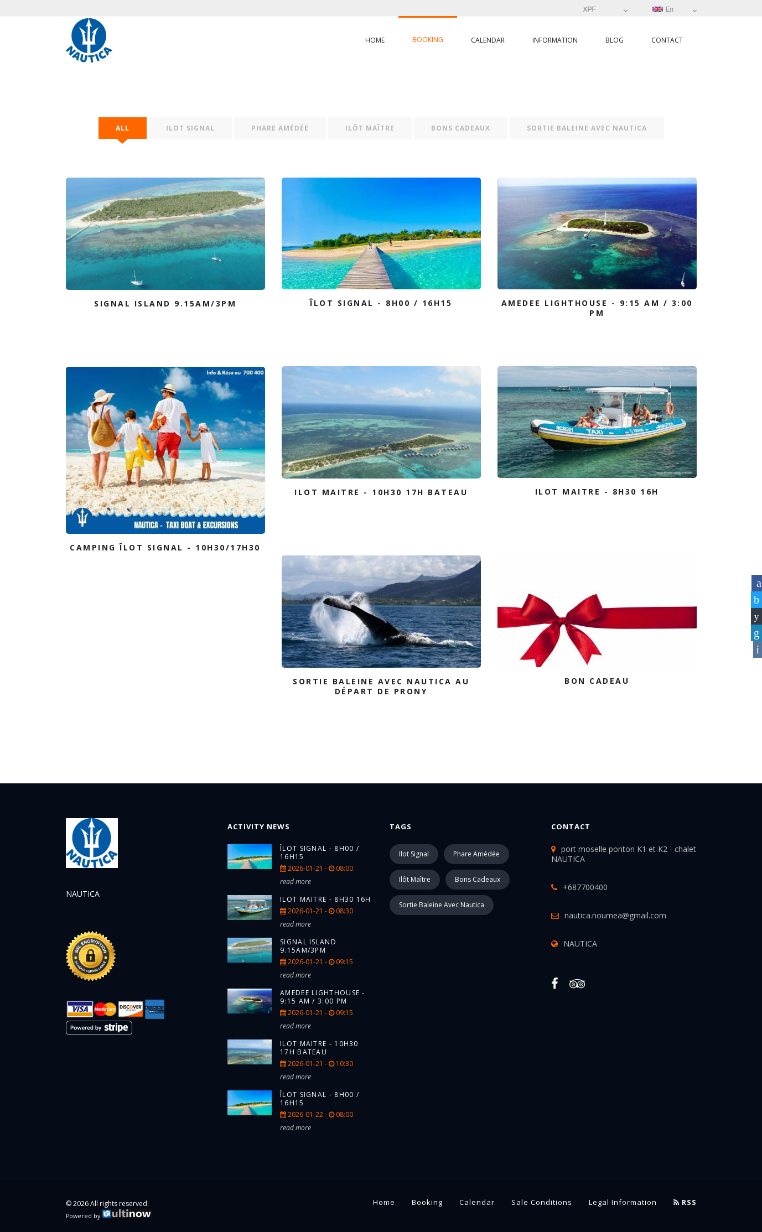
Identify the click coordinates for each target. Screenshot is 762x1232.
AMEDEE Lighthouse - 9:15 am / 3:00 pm (322, 997)
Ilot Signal (190, 128)
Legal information (623, 1202)
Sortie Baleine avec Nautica (587, 128)
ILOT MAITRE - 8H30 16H (325, 899)
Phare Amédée (280, 128)
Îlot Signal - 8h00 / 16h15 (319, 852)
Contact (667, 40)
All (122, 128)
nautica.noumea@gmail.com (615, 915)
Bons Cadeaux (460, 128)
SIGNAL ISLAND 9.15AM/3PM (308, 946)
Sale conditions (541, 1202)
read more (295, 881)
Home (375, 40)
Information (555, 40)
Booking (427, 39)
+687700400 (585, 887)
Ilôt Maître (370, 128)
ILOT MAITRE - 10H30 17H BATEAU (319, 1047)
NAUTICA (580, 943)
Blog (614, 40)
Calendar (488, 40)
